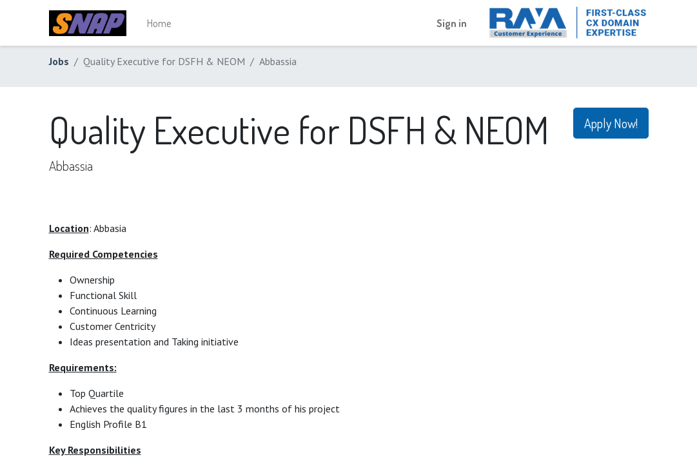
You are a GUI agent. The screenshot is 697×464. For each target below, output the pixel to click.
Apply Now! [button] (611, 123)
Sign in (452, 23)
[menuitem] (159, 23)
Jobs (59, 61)
